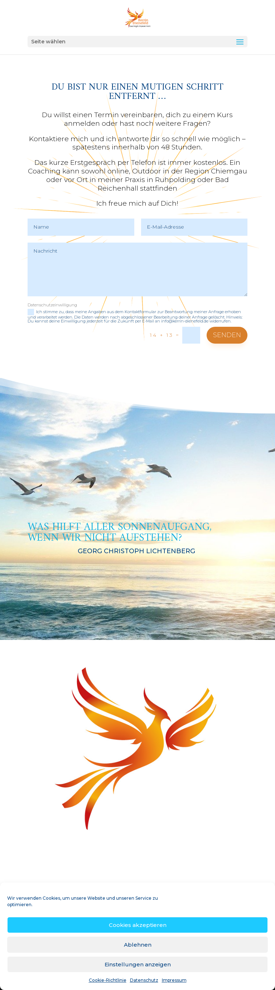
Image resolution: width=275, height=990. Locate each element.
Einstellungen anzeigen (138, 964)
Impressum (174, 980)
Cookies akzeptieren (138, 925)
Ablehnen (137, 944)
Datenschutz (144, 980)
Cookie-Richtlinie (107, 980)
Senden (227, 335)
